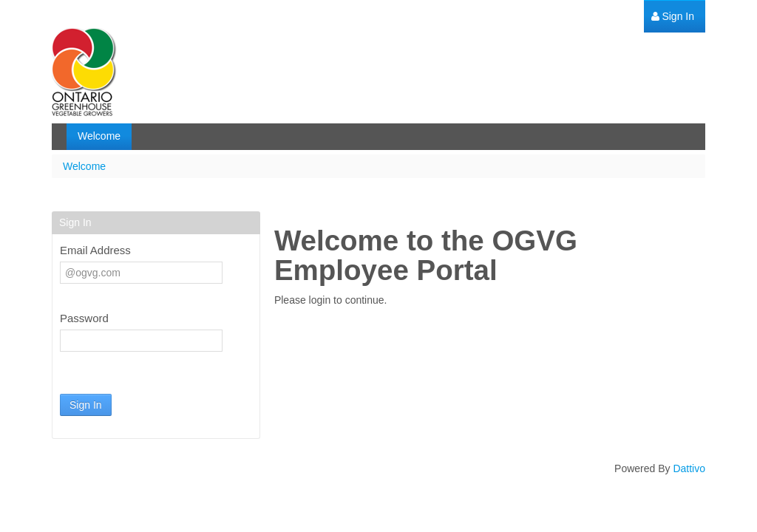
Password (84, 318)
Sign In (85, 405)
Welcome (84, 166)
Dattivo (689, 468)
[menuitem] (673, 17)
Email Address (95, 250)
